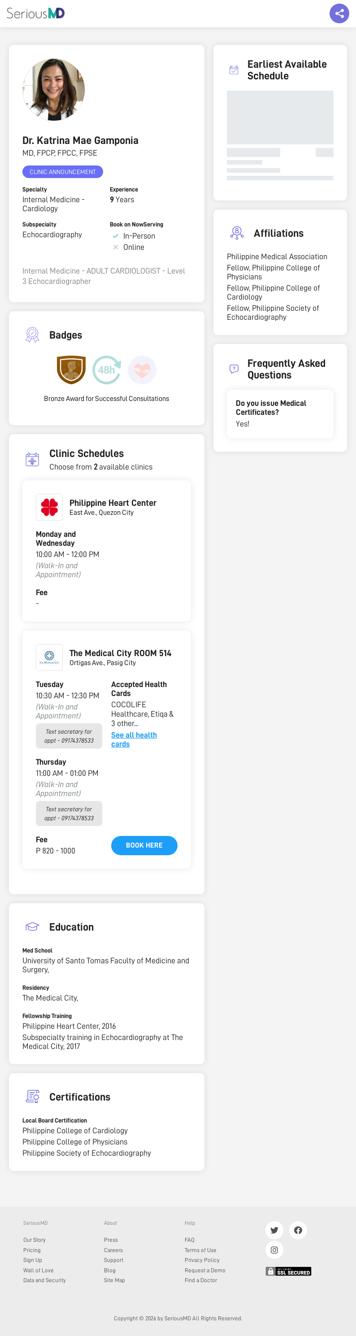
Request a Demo (205, 1270)
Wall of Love (38, 1270)
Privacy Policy (202, 1260)
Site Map (114, 1280)
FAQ (190, 1240)
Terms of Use (201, 1250)
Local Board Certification (54, 1120)
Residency (35, 987)
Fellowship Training (47, 1016)
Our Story (34, 1240)
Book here (144, 845)
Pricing (32, 1250)
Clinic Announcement (63, 172)
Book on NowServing (136, 224)
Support (113, 1260)
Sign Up (32, 1260)
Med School (37, 950)
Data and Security (44, 1280)
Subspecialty (39, 224)
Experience (124, 189)
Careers (113, 1250)
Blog (110, 1270)
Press (111, 1240)
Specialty (34, 189)
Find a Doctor (201, 1280)
